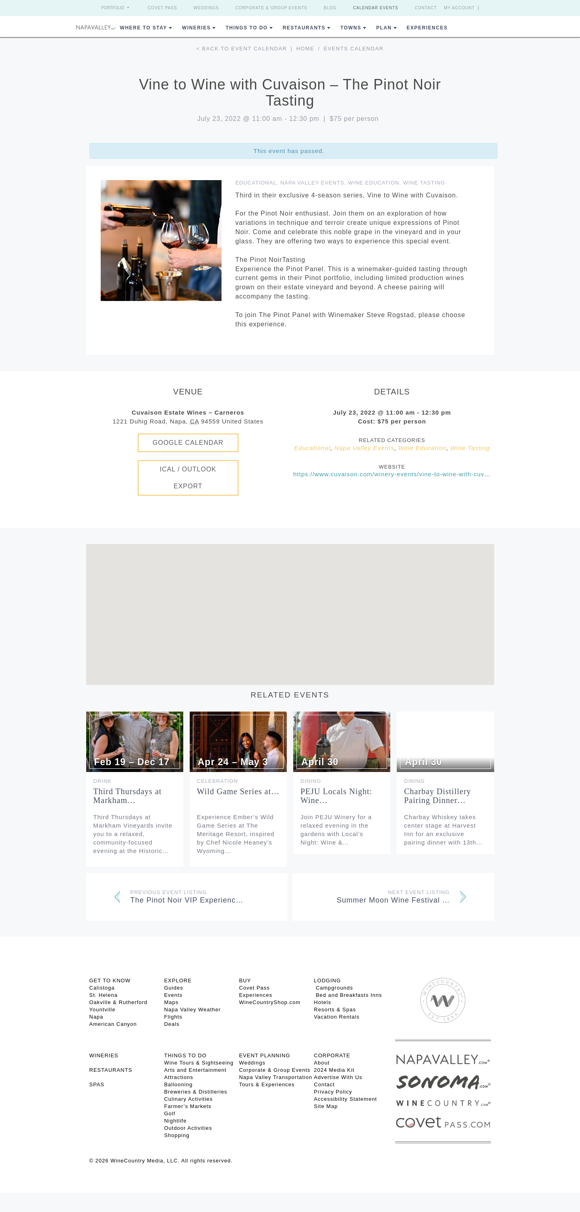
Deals (171, 1024)
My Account (459, 8)
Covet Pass (162, 8)
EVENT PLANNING (264, 1055)
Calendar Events (375, 8)
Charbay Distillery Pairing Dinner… (437, 796)
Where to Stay (143, 28)
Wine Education (373, 183)
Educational (256, 183)
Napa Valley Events (312, 183)
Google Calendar (188, 442)
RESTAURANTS (111, 1070)
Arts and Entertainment (195, 1070)
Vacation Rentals (336, 1017)
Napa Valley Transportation (275, 1077)
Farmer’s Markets (187, 1106)
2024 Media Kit (334, 1070)
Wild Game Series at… (238, 791)
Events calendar (354, 49)
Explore (177, 980)
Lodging (327, 980)
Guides (173, 988)
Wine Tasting (424, 183)
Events (173, 995)
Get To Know (110, 980)
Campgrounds (333, 988)
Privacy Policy (333, 1092)
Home (305, 49)
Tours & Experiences (266, 1084)
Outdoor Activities (188, 1128)
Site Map (326, 1106)
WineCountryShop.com (269, 1002)
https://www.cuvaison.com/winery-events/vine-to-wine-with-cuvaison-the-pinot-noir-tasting (430, 474)
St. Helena (103, 995)
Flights (173, 1017)
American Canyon (113, 1024)
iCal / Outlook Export (188, 478)
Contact (426, 8)
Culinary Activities (188, 1099)
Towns (350, 28)
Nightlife (175, 1121)
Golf (169, 1113)
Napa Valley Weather (192, 1010)
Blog (330, 8)
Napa (96, 1017)
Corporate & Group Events (271, 8)
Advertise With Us (338, 1077)
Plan (384, 28)
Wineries (196, 28)
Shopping (176, 1135)
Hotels (322, 1002)
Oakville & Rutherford (118, 1002)
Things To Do (246, 28)
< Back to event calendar (242, 49)
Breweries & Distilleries (195, 1092)
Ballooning (178, 1084)
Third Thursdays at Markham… (127, 796)
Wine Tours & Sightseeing (199, 1063)
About (321, 1063)
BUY (245, 980)
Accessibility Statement (345, 1099)
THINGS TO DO (185, 1055)
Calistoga (102, 988)
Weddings (206, 8)
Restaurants (304, 28)
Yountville (102, 1010)
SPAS (97, 1084)
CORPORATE (332, 1055)
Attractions (178, 1077)
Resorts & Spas (335, 1010)
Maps (171, 1002)
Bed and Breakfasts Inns (348, 995)
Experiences (427, 28)
